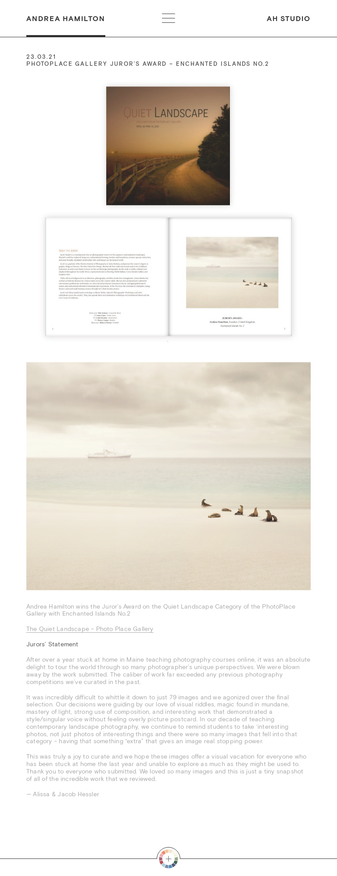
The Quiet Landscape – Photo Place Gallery (90, 629)
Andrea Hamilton (65, 18)
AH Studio (289, 18)
